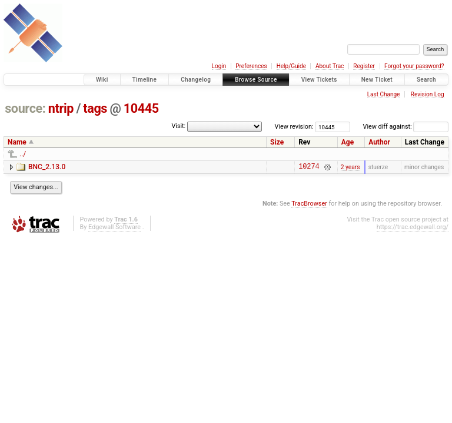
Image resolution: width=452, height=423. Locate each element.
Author (379, 142)
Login (219, 66)
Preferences (251, 66)
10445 (141, 108)
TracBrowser (309, 205)
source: (25, 108)
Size (277, 142)
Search (426, 79)
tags (95, 108)
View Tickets (319, 79)
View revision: (294, 126)
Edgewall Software (114, 229)
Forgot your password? (414, 66)
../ (22, 154)
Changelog (196, 79)
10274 (308, 168)
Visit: (178, 126)
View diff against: (405, 126)
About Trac (329, 66)
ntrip (61, 108)
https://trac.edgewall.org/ (412, 229)
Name (17, 142)
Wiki (102, 79)
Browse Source (256, 79)
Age (347, 142)
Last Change (383, 94)
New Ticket (377, 79)
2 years (350, 167)
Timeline (144, 79)
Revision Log (427, 94)
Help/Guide (291, 66)
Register (364, 66)
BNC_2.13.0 (46, 167)
